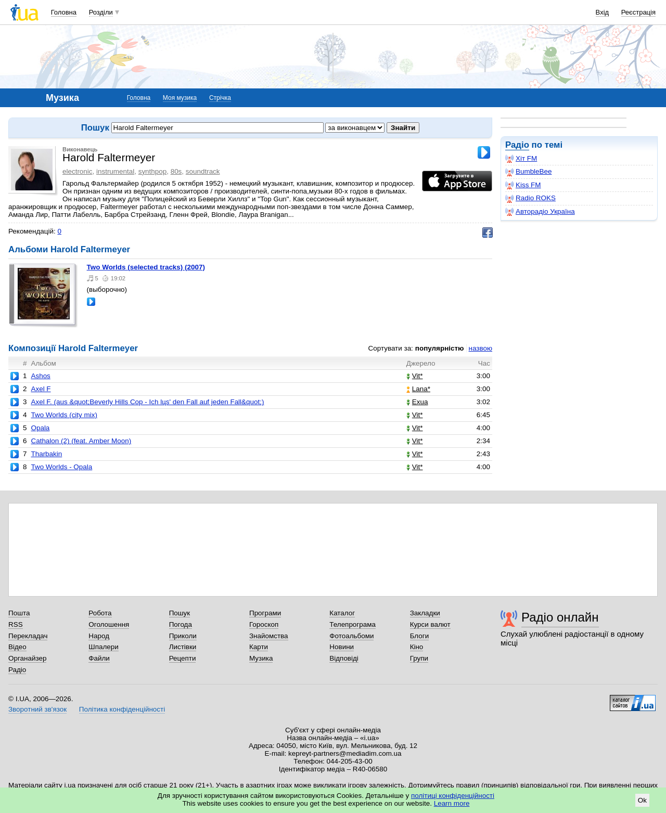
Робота (99, 613)
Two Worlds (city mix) (64, 415)
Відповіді (343, 658)
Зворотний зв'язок (37, 709)
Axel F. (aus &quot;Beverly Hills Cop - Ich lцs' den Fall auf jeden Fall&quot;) (147, 402)
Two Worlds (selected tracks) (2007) (146, 267)
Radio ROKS (530, 198)
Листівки (183, 647)
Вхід (602, 12)
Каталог (342, 613)
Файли (99, 658)
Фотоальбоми (351, 636)
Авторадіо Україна (540, 212)
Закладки (425, 613)
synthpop (152, 171)
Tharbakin (46, 454)
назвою (480, 348)
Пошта (19, 613)
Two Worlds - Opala (61, 467)
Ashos (40, 376)
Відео (17, 647)
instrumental (115, 171)
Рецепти (182, 658)
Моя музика (180, 97)
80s (176, 171)
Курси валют (430, 624)
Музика (261, 658)
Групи (419, 658)
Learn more (452, 803)
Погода (180, 624)
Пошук (179, 613)
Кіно (417, 647)
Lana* (418, 389)
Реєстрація (638, 12)
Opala (40, 428)
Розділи (101, 12)
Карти (258, 647)
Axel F (40, 389)
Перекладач (27, 636)
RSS (15, 624)
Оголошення (108, 624)
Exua (417, 402)
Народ (98, 636)
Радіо (517, 145)
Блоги (419, 636)
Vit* (414, 376)
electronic (77, 171)
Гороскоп (263, 624)
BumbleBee (528, 171)
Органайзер (27, 658)
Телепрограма (352, 624)
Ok (642, 800)
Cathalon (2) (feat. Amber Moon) (81, 441)
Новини (341, 647)
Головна (63, 12)
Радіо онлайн (560, 617)
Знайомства (268, 636)
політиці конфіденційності (452, 795)
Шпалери (103, 647)
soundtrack (203, 171)
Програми (265, 613)
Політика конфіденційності (122, 709)
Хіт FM (521, 158)
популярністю (439, 348)
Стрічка (220, 97)
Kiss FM (523, 185)
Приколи (183, 636)
